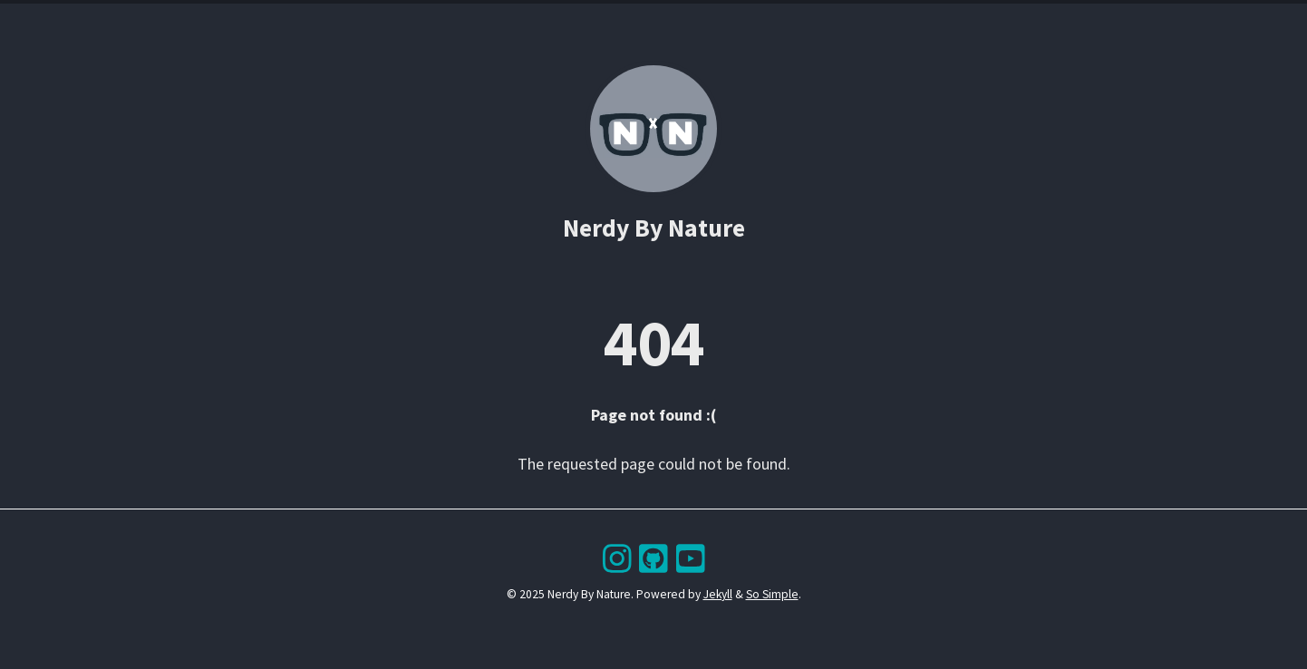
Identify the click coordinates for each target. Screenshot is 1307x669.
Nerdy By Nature (654, 228)
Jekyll (717, 594)
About (733, 22)
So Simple (772, 594)
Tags (622, 22)
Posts (572, 22)
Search (675, 22)
